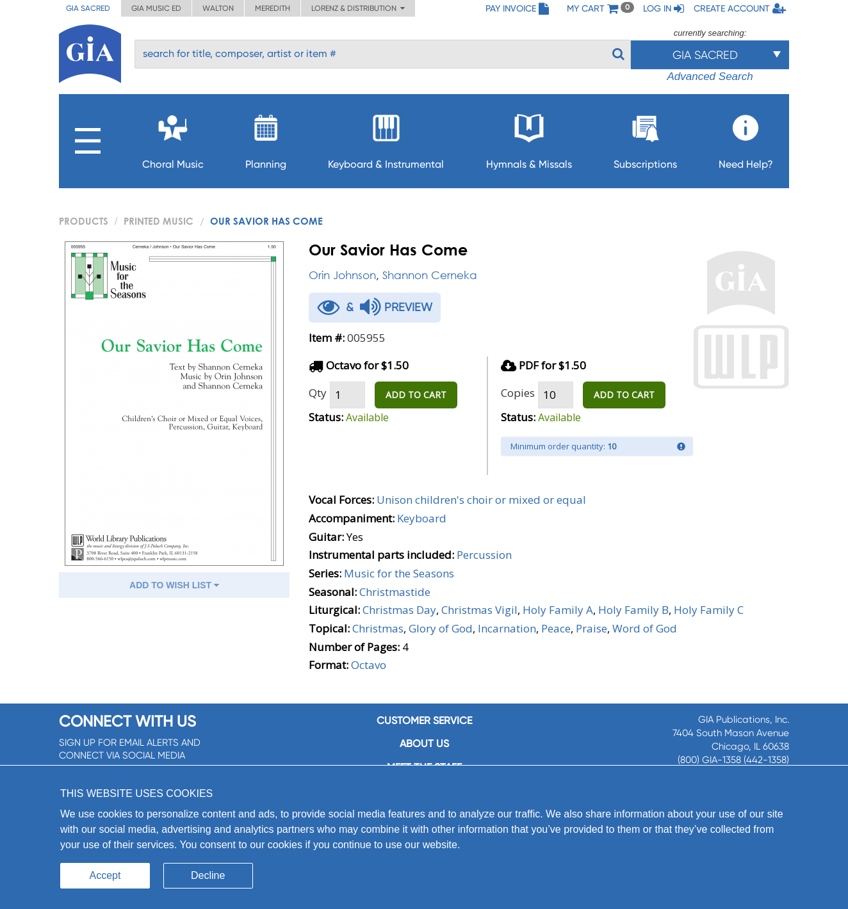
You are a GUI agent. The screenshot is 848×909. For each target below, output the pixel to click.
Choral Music (173, 138)
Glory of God (441, 628)
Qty (318, 392)
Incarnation (507, 628)
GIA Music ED (156, 8)
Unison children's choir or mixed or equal (481, 499)
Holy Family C (709, 609)
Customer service (424, 720)
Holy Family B (633, 609)
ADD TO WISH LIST (174, 585)
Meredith (272, 8)
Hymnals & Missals (529, 138)
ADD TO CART (416, 395)
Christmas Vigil (479, 609)
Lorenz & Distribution (358, 8)
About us (424, 743)
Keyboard (421, 518)
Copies (518, 392)
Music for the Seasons (399, 573)
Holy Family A (558, 609)
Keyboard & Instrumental (386, 138)
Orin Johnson (342, 275)
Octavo (368, 664)
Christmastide (394, 591)
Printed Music (158, 221)
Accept (105, 875)
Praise (591, 628)
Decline (208, 875)
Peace (556, 628)
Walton (218, 8)
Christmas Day (399, 609)
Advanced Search (710, 76)
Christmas (378, 628)
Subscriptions (645, 138)
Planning (265, 138)
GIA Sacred (88, 8)
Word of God (644, 628)
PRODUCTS (83, 221)
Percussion (484, 554)
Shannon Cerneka (429, 275)
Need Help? (746, 138)
